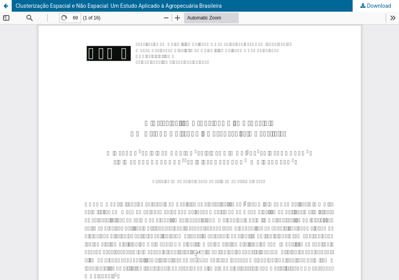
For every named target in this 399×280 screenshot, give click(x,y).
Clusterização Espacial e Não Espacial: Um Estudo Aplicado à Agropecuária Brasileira (119, 6)
